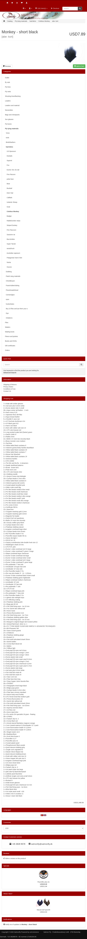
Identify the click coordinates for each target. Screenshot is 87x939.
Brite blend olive (11, 789)
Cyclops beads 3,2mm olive (16, 690)
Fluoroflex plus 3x (12, 741)
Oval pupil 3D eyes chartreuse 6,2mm (19, 664)
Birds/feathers (10, 142)
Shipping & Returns (10, 384)
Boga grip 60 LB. (12, 604)
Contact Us (7, 391)
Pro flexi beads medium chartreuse (18, 503)
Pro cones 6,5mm (12, 505)
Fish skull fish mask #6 (13, 672)
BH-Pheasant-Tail (13, 628)
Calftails (8, 197)
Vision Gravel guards (14, 630)
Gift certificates (10, 346)
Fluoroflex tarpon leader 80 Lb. (16, 536)
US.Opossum (10, 151)
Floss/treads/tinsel (11, 290)
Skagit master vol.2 (13, 732)
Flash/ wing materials (12, 276)
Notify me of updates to (20, 924)
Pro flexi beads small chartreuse (17, 492)
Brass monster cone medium (15, 441)
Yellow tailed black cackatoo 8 (16, 445)
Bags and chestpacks (12, 115)
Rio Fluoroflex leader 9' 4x (15, 534)
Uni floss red (11, 710)
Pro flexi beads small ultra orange (17, 500)
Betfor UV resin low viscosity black (18, 439)
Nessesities (9, 110)
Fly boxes (8, 124)
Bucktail (8, 188)
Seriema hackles (11, 459)
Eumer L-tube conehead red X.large (18, 560)
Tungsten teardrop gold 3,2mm (16, 511)
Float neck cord (11, 470)
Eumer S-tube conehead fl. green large (19, 562)
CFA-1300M (10, 461)
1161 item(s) (41, 8)
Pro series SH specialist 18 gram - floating (21, 714)
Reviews (7, 66)
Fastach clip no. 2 (13, 719)
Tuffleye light (11, 648)
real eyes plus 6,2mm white (15, 670)
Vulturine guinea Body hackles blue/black (20, 448)
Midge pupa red (11, 765)
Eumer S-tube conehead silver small (18, 558)
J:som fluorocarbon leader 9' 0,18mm (18, 730)
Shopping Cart (8, 398)
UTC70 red (10, 589)
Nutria (8, 262)
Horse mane (11, 611)
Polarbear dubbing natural (15, 527)
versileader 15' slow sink (14, 569)
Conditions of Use (9, 389)
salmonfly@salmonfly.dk (41, 844)
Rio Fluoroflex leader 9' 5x (15, 571)
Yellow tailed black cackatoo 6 (16, 481)
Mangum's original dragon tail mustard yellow (22, 622)
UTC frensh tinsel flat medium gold (17, 697)
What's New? (7, 894)
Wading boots (9, 332)
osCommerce (34, 932)
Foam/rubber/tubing (12, 285)
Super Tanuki (10, 244)
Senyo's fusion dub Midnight (16, 476)
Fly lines (8, 87)
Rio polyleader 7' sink (13, 586)
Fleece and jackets (11, 336)
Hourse (8, 267)
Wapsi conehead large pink (15, 591)
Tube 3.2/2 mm (12, 677)
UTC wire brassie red (14, 430)
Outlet (7, 78)
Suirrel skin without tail (14, 701)
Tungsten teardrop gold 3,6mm (16, 514)
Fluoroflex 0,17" (11, 738)
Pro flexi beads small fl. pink (15, 498)
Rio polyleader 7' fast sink (14, 564)
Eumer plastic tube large (14, 668)
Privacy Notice (8, 387)
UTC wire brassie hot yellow (15, 778)
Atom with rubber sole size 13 (16, 428)
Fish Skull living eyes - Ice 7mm (17, 615)
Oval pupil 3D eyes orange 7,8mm (17, 655)
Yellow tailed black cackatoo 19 (16, 456)
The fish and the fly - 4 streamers (17, 463)
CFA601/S (10, 633)
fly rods (7, 82)
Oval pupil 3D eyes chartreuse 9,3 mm (19, 785)
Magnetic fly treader (12, 516)
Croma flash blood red (14, 644)
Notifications (7, 919)
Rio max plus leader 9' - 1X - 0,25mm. (19, 573)
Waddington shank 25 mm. (15, 545)
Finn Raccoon (10, 230)
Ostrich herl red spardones (15, 518)
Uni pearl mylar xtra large (14, 769)
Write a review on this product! (15, 858)
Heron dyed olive (12, 712)
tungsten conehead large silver (16, 529)
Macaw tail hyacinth (43, 910)
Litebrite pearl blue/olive (14, 774)
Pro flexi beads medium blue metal (17, 489)
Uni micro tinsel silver (13, 763)
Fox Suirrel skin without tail (16, 608)
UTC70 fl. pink (11, 547)
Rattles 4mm (10, 437)
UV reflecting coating (13, 600)
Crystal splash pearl (12, 743)
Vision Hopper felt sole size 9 (16, 758)
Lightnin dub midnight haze (15, 597)
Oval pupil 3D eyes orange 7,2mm (17, 653)
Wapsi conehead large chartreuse (17, 553)
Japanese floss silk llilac (14, 415)
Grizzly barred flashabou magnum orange (21, 723)
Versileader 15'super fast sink (16, 567)
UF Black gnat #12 (12, 423)
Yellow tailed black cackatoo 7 (16, 452)
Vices (7, 133)
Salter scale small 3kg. (13, 487)
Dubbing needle (12, 474)
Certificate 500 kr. (12, 507)
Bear (7, 184)
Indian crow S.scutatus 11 (14, 794)
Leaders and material (12, 105)
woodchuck (9, 248)
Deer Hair (9, 193)
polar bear (9, 179)
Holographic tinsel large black (17, 686)
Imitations (8, 318)
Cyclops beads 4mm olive (14, 525)
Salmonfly (17, 932)
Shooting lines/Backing (13, 96)
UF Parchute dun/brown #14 (15, 421)
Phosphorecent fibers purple (15, 745)
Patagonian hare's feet (13, 258)
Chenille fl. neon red (13, 419)
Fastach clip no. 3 (12, 767)
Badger (8, 216)
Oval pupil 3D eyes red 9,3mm (16, 650)
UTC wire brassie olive (14, 472)
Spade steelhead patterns (14, 465)
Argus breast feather (13, 417)
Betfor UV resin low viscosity (15, 520)
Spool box (10, 509)
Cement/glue (10, 295)
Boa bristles (10, 239)
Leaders (8, 101)
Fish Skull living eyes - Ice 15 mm (18, 619)
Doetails (8, 156)
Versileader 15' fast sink (14, 584)
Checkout (55, 8)
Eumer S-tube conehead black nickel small (20, 575)
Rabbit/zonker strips (12, 221)
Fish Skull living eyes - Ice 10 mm (18, 606)
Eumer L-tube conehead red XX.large (18, 549)
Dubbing (8, 271)
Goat (7, 207)
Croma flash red (12, 721)
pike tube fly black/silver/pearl (16, 772)
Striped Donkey (11, 225)
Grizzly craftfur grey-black (15, 522)
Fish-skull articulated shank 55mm (18, 639)
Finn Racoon (10, 174)
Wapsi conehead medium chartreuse (18, 580)
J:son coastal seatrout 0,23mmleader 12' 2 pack (22, 725)
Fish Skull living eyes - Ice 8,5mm (18, 705)
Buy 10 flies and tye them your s (16, 309)
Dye (7, 313)
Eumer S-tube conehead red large (17, 556)
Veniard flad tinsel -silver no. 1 (17, 624)
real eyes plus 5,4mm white (15, 406)
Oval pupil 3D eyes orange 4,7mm (17, 661)
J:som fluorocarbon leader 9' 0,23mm (18, 727)
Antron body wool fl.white (15, 694)
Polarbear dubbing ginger (15, 635)
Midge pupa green (13, 688)
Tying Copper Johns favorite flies (18, 681)
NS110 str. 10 (10, 540)
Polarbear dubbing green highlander (18, 578)
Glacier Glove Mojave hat (14, 752)
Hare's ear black (11, 426)
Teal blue (9, 443)
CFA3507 (10, 683)
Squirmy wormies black (14, 708)
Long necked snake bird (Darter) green (19, 432)
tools (7, 138)
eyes (7, 299)
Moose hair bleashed (13, 454)
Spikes (9, 646)
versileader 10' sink (12, 582)
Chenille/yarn (10, 281)
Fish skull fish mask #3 (13, 675)
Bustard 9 (9, 780)
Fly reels (8, 91)
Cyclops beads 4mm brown (16, 531)
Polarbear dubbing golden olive (17, 617)
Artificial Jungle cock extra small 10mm (19, 776)
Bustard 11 (10, 637)
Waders (7, 327)
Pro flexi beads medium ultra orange (18, 496)
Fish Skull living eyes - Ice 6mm (16, 787)
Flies (6, 322)
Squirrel (8, 160)
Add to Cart (79, 66)
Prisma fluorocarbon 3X (15, 699)
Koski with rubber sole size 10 (16, 756)
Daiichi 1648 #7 (11, 434)
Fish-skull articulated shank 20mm (18, 703)
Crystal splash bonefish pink (15, 485)
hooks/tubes (9, 304)
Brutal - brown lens (12, 467)
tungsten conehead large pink (16, 760)
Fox (7, 165)
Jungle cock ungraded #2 (14, 749)
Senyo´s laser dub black (14, 796)
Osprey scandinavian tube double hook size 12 (22, 542)
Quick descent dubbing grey (15, 747)
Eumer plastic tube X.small (15, 408)
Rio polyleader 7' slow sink (15, 593)
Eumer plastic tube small (14, 657)
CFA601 (9, 716)
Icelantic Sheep (11, 202)
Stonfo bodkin (11, 641)
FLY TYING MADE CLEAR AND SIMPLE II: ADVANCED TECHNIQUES (31, 626)
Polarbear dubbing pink (14, 602)
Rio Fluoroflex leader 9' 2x (15, 595)
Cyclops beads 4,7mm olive (16, 478)
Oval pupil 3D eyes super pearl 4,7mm (19, 666)
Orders (7, 350)
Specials (6, 866)
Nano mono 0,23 (11, 412)
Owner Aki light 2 (11, 538)
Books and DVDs (11, 341)
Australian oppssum (12, 253)
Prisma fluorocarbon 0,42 (15, 613)
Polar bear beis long (13, 679)
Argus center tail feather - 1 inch (17, 410)
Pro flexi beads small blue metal (17, 494)
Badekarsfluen (12, 734)
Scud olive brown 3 (13, 736)
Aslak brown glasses (13, 783)
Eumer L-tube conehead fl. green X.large (20, 551)
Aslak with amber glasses (14, 403)
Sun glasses (9, 119)
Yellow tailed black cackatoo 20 (16, 450)
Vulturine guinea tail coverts (15, 483)
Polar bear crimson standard (16, 692)
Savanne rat (10, 234)
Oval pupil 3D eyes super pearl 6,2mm (19, 659)
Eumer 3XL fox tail (12, 170)
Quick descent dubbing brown (16, 754)
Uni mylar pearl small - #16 (15, 791)
